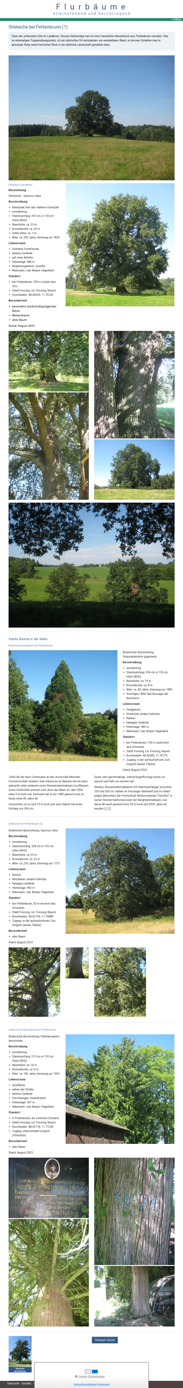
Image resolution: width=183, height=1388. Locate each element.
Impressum (104, 1384)
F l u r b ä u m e (91, 6)
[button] (105, 1340)
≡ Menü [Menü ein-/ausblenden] (176, 19)
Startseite (13, 1383)
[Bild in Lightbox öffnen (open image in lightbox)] (92, 117)
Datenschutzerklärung (85, 1384)
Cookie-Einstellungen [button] (90, 1376)
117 (107, 808)
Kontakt (26, 1383)
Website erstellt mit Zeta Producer (158, 1383)
